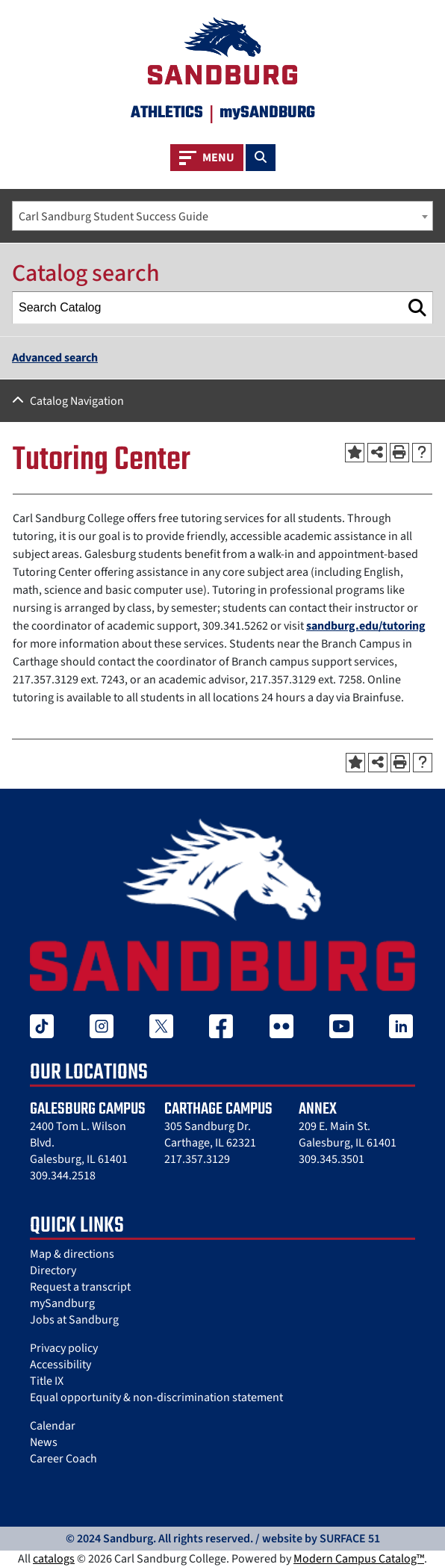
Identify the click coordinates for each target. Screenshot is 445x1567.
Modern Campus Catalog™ (358, 1559)
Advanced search (55, 358)
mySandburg (62, 1303)
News (43, 1442)
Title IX (46, 1381)
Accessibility (60, 1364)
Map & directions (72, 1254)
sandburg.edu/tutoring (366, 626)
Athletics (167, 112)
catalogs (54, 1559)
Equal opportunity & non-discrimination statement (156, 1397)
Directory (53, 1270)
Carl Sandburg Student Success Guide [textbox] (113, 216)
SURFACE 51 (350, 1538)
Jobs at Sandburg (74, 1320)
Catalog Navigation (77, 401)
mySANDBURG (267, 112)
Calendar (52, 1426)
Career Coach (63, 1458)
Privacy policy (64, 1348)
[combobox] (222, 216)
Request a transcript (80, 1287)
